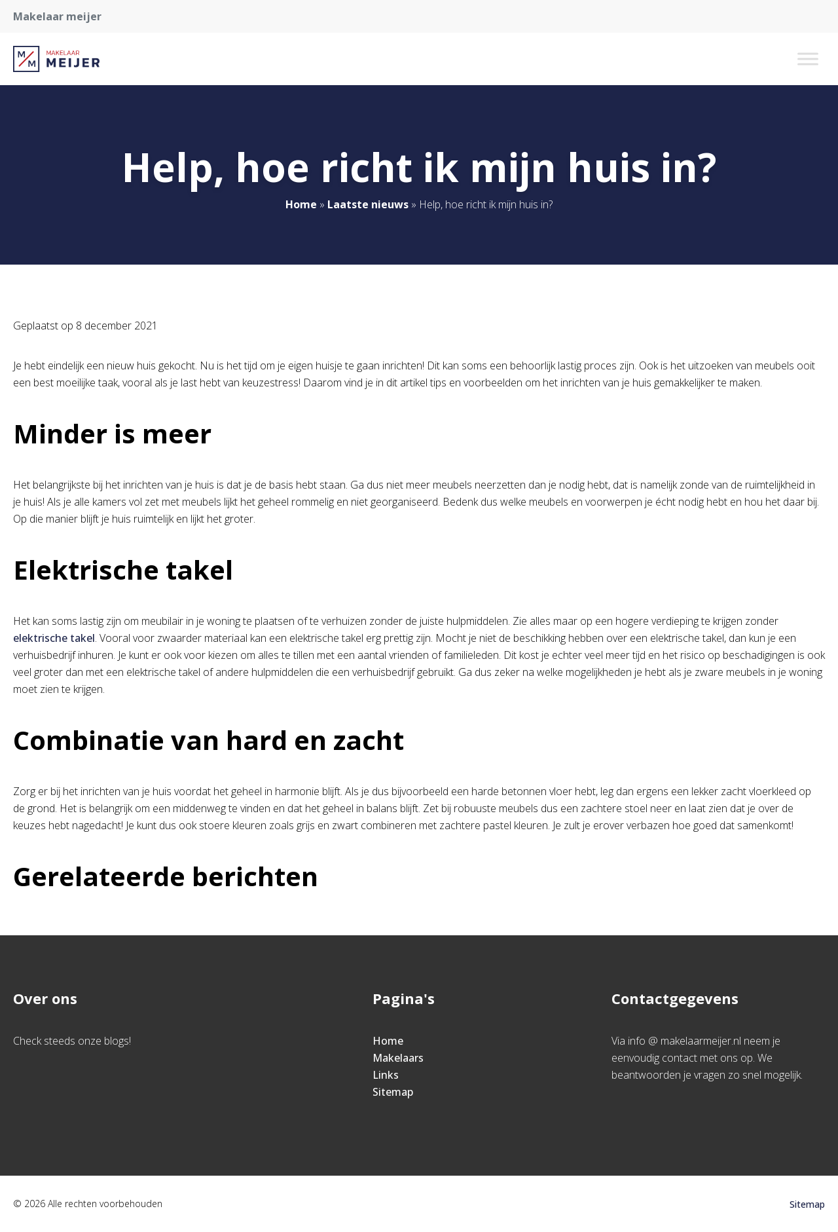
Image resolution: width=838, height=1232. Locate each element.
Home (301, 204)
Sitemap (393, 1092)
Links (386, 1075)
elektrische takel (54, 638)
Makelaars (398, 1058)
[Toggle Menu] (807, 58)
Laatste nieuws (368, 204)
